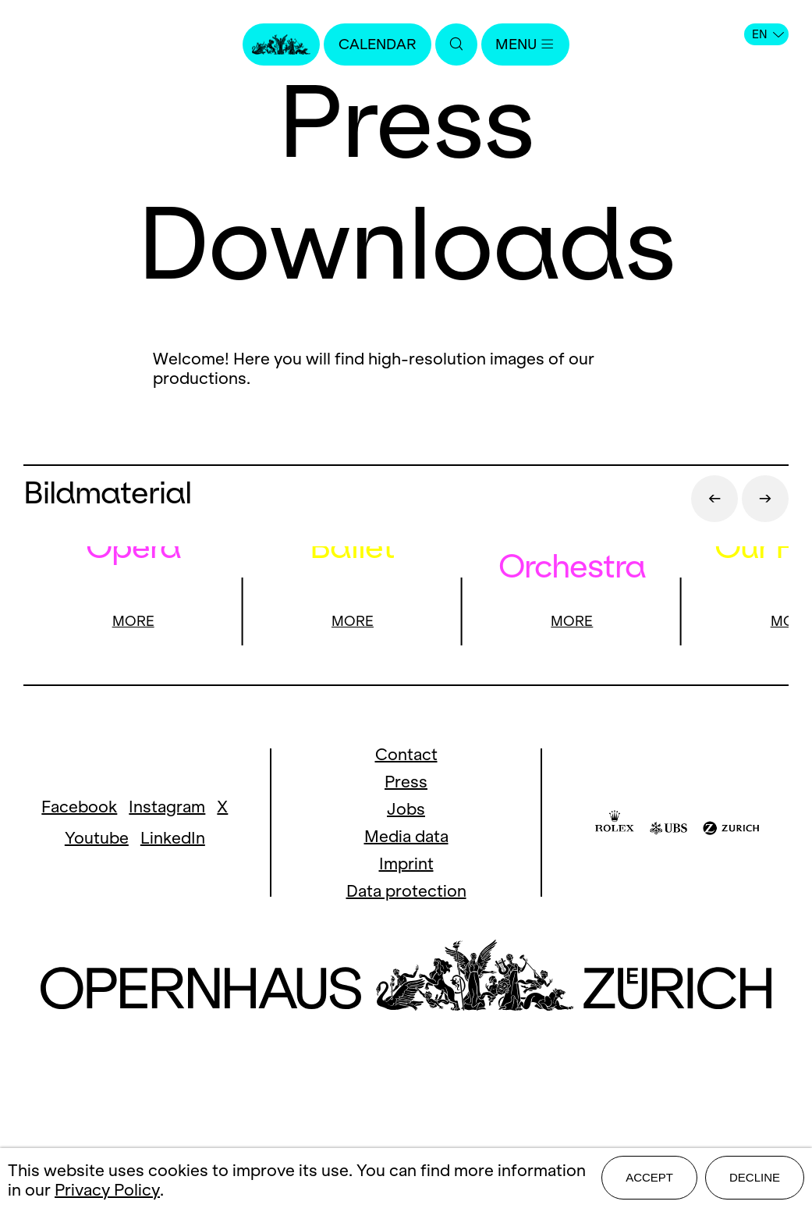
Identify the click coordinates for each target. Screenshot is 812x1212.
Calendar (373, 45)
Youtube (97, 1012)
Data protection (406, 1065)
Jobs (406, 983)
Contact (406, 928)
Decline (754, 1182)
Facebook (79, 981)
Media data (406, 1010)
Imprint (406, 1038)
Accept (649, 1182)
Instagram (167, 981)
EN (768, 34)
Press (406, 956)
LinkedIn (172, 1012)
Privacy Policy (107, 1192)
